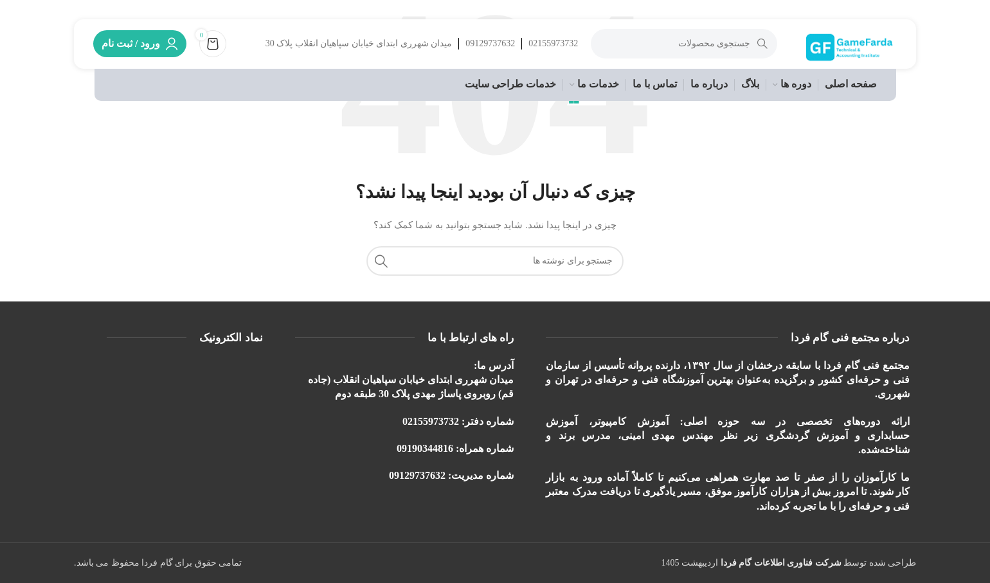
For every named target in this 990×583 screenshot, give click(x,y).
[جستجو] (682, 48)
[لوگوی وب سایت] (849, 47)
